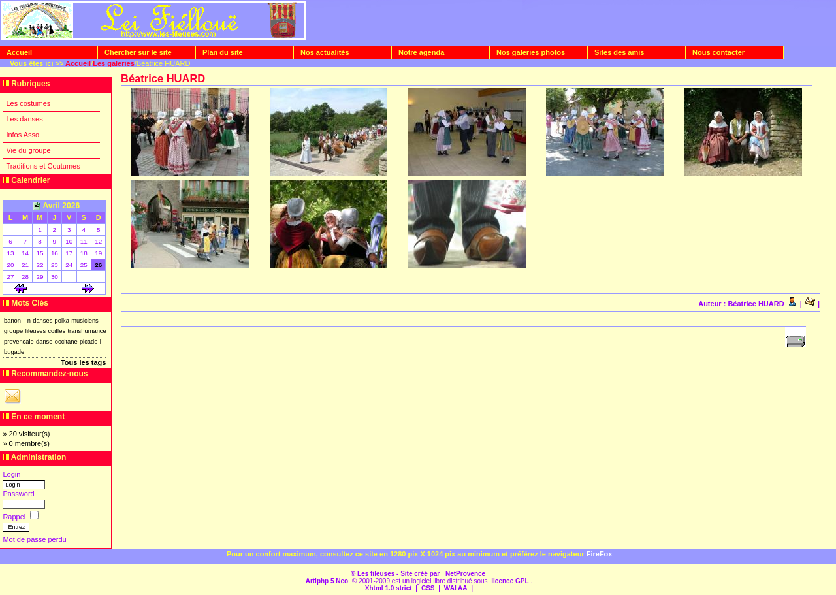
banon (12, 320)
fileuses (35, 331)
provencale (19, 341)
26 (98, 264)
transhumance (87, 331)
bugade (14, 352)
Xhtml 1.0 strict (388, 588)
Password (18, 494)
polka (62, 320)
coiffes (56, 331)
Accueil (78, 63)
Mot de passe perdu (34, 539)
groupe (13, 331)
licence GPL (509, 581)
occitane (66, 341)
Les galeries (114, 63)
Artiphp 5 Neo (327, 581)
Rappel (15, 517)
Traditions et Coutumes (43, 166)
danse (44, 341)
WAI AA (456, 588)
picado (89, 341)
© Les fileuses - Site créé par (396, 573)
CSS (428, 588)
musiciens (85, 320)
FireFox (600, 554)
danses (42, 320)
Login (11, 474)
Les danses (24, 119)
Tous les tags (83, 362)
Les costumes (28, 103)
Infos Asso (22, 134)
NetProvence (465, 573)
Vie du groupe (28, 150)
